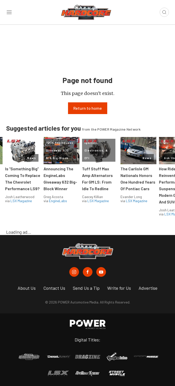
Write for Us (119, 288)
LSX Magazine (21, 201)
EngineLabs (58, 201)
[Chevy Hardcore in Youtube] (101, 272)
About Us (27, 288)
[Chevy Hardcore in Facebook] (87, 272)
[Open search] (164, 12)
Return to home (87, 108)
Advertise (148, 288)
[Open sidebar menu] (9, 12)
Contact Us (54, 288)
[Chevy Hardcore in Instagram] (74, 272)
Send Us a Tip (86, 288)
